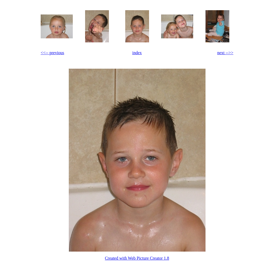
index (137, 52)
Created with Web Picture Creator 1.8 (137, 258)
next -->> (225, 52)
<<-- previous (52, 52)
